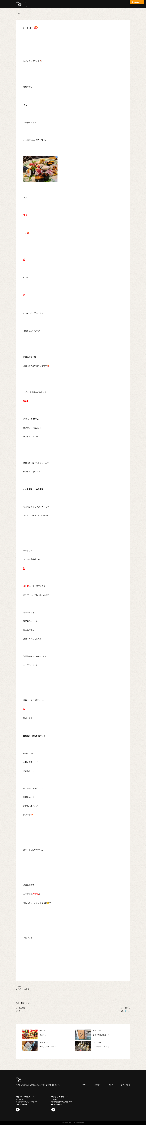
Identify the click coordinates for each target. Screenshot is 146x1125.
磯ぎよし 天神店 (57, 1097)
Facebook (18, 1109)
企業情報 (97, 1085)
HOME (84, 1085)
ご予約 (111, 1085)
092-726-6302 (56, 1105)
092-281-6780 (21, 1105)
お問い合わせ (125, 1085)
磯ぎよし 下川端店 (23, 1097)
